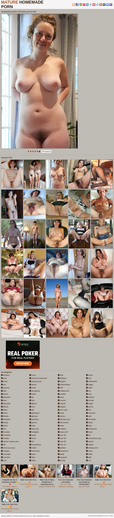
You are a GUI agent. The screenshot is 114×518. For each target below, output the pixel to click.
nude (61, 413)
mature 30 (63, 432)
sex (88, 391)
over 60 (62, 441)
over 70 (62, 445)
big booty (5, 404)
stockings (91, 419)
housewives (35, 445)
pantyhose (63, 451)
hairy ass (34, 429)
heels (32, 435)
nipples (62, 407)
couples (5, 451)
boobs (4, 422)
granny (33, 422)
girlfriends (34, 413)
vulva (89, 451)
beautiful (5, 397)
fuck (32, 407)
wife (88, 457)
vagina (90, 445)
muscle (62, 400)
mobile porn (63, 391)
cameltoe (5, 435)
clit (3, 445)
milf (60, 388)
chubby (5, 438)
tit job (89, 432)
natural (61, 404)
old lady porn (64, 419)
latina (32, 460)
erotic (32, 388)
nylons (61, 416)
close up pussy (8, 448)
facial (32, 394)
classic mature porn (10, 441)
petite (61, 454)
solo (89, 416)
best (4, 400)
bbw (4, 391)
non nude (62, 410)
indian (32, 448)
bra (3, 429)
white (89, 454)
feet (32, 400)
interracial (34, 451)
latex (32, 457)
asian (4, 381)
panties (62, 448)
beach (4, 394)
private (61, 460)
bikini (4, 410)
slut (88, 410)
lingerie (62, 381)
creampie (6, 454)
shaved (90, 397)
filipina (33, 404)
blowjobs (5, 419)
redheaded (91, 381)
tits (88, 435)
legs (60, 375)
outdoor (62, 429)
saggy (89, 385)
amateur (5, 375)
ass (3, 385)
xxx (88, 460)
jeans (32, 454)
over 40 (62, 435)
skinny (89, 407)
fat (31, 397)
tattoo (89, 422)
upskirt (90, 441)
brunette (5, 432)
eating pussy (35, 381)
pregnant (62, 457)
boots (4, 426)
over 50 (62, 438)
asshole (5, 388)
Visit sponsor (46, 151)
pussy (89, 375)
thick (89, 426)
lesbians (62, 378)
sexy (89, 394)
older (61, 426)
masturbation (64, 385)
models (62, 394)
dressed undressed (38, 378)
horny (32, 438)
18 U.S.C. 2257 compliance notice (37, 516)
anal (4, 378)
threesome (91, 429)
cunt (4, 460)
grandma (34, 419)
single (89, 404)
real (88, 378)
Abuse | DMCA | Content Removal (13, 516)
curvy (32, 375)
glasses (33, 416)
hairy (32, 426)
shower (90, 400)
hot (31, 441)
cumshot (5, 457)
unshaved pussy (93, 438)
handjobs (34, 432)
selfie (89, 388)
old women (63, 422)
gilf (31, 410)
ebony (32, 385)
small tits (90, 413)
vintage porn (92, 448)
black (4, 413)
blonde (5, 416)
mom (61, 397)
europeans (34, 391)
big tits (4, 407)
